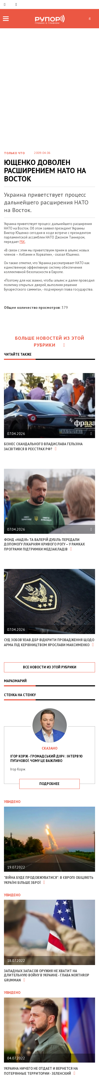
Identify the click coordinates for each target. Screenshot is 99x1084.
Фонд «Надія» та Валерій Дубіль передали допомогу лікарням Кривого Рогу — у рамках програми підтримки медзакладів (44, 545)
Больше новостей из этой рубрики (49, 341)
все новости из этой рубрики (49, 667)
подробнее (49, 784)
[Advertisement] (49, 93)
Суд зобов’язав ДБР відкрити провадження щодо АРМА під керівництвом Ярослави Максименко (49, 642)
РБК (22, 242)
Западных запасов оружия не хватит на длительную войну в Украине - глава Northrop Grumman (46, 976)
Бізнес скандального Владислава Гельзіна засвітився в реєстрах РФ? (43, 446)
